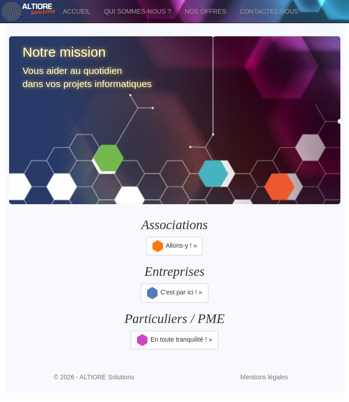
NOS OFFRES (205, 11)
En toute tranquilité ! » (174, 340)
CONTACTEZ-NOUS (269, 11)
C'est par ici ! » (174, 293)
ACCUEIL (77, 11)
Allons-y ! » (174, 246)
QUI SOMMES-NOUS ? (137, 11)
